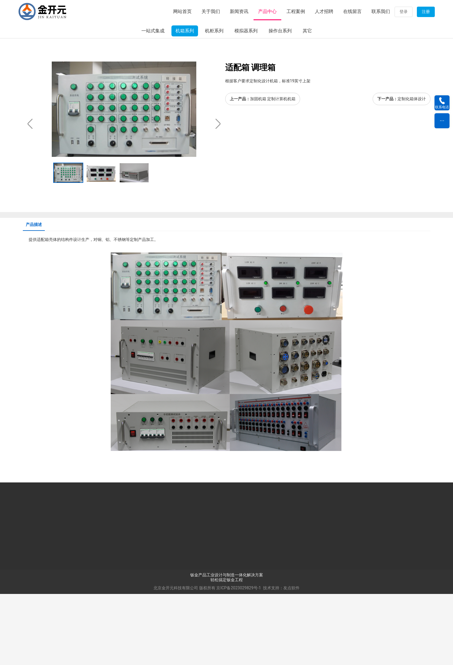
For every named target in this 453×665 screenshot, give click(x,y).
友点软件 (291, 659)
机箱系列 (184, 102)
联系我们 (380, 11)
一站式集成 (152, 102)
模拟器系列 (246, 102)
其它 (307, 102)
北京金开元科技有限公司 (176, 659)
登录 (404, 11)
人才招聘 (324, 11)
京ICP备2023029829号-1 (238, 659)
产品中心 (267, 11)
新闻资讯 (239, 11)
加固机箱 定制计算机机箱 (272, 170)
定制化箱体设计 (411, 170)
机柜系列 (214, 102)
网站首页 (182, 11)
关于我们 (210, 11)
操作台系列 (280, 102)
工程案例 (295, 11)
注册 (426, 11)
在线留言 (352, 11)
